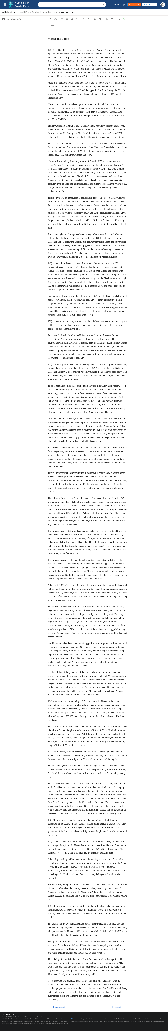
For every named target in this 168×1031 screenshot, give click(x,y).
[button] (112, 18)
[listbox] (55, 19)
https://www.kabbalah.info (68, 1019)
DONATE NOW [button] (134, 5)
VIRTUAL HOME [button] (149, 5)
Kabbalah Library (9, 12)
